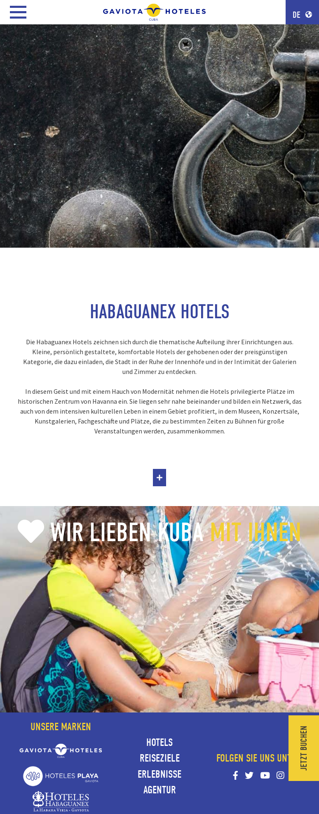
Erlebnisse (159, 774)
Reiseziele (160, 758)
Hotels (159, 742)
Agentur (159, 790)
